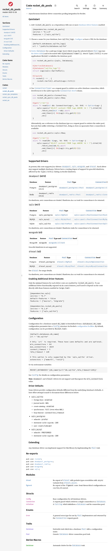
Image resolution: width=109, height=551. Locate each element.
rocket (38, 459)
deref (68, 91)
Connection (30, 502)
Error (28, 516)
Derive (33, 51)
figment (29, 485)
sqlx (37, 469)
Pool (27, 534)
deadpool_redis (42, 464)
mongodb (38, 466)
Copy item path (55, 5)
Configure (79, 39)
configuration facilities (85, 326)
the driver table (37, 53)
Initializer (30, 504)
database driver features (88, 25)
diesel (28, 480)
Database (29, 529)
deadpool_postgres (44, 461)
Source (28, 8)
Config (28, 499)
